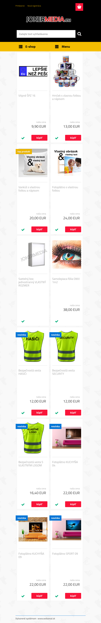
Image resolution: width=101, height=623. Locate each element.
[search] (79, 34)
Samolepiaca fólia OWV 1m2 (66, 280)
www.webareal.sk (46, 618)
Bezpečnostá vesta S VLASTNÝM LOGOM (31, 463)
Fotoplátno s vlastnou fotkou (65, 189)
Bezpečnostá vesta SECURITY (63, 372)
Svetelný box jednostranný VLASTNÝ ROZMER (32, 282)
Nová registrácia (34, 5)
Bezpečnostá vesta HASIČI (30, 372)
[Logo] (48, 19)
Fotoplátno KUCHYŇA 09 (31, 555)
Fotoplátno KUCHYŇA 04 (65, 463)
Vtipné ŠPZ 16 (27, 95)
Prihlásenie (20, 5)
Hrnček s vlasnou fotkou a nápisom (66, 97)
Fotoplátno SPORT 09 (65, 553)
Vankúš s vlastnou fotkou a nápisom (29, 189)
